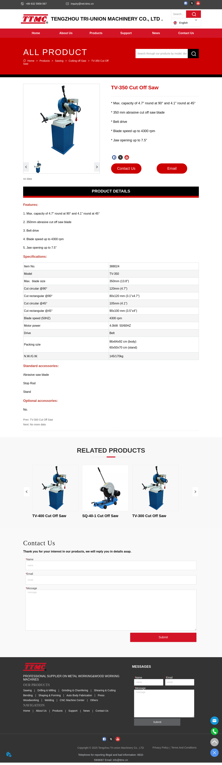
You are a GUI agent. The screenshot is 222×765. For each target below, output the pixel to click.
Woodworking (31, 702)
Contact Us (102, 713)
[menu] (111, 33)
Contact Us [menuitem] (186, 33)
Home (31, 60)
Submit (162, 639)
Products (45, 60)
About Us (41, 713)
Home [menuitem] (36, 33)
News (86, 713)
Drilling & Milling (47, 692)
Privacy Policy (161, 750)
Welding (49, 702)
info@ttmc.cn (120, 762)
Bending (28, 697)
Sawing (59, 60)
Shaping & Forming (50, 697)
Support (72, 713)
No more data (38, 424)
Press (101, 697)
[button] (66, 33)
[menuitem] (66, 33)
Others (94, 702)
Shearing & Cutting (105, 692)
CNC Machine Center (72, 702)
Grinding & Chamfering (75, 692)
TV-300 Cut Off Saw (41, 419)
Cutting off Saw (77, 60)
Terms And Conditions (183, 750)
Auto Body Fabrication (79, 697)
